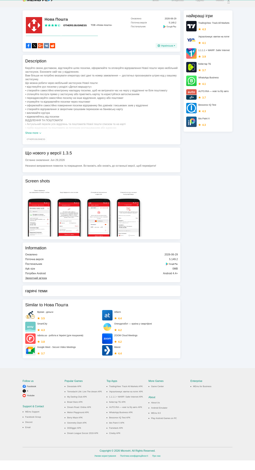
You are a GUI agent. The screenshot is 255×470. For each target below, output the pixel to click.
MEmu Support (32, 421)
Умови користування (105, 465)
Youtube (30, 405)
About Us (155, 412)
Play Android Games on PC (164, 428)
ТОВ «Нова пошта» (101, 27)
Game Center (157, 396)
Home (216, 4)
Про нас (156, 465)
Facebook (31, 396)
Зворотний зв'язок (36, 287)
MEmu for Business (202, 396)
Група (196, 4)
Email (28, 437)
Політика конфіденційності (134, 465)
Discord (28, 431)
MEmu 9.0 (156, 422)
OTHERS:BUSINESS (75, 27)
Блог (152, 4)
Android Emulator (159, 417)
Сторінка (174, 4)
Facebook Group (33, 426)
